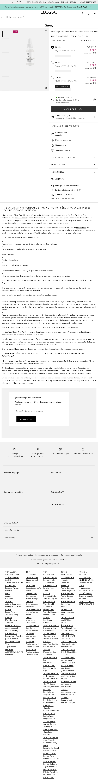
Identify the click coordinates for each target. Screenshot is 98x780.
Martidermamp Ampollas (11, 621)
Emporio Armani (12, 588)
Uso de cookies (60, 560)
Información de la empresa (46, 555)
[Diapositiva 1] (5, 34)
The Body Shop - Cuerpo (12, 616)
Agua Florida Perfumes (10, 648)
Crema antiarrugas (30, 618)
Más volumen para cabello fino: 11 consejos (68, 694)
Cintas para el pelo (32, 581)
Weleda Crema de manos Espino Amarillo (51, 614)
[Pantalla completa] (46, 88)
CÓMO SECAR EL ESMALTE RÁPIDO (86, 602)
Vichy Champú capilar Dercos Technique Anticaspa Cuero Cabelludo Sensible (50, 728)
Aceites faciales (32, 652)
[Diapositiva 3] (5, 49)
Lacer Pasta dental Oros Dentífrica (51, 749)
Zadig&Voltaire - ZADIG (12, 578)
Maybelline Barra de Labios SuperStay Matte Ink (50, 656)
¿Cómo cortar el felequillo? (67, 578)
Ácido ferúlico (67, 625)
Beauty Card (53, 2)
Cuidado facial (74, 31)
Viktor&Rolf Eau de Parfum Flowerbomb (50, 606)
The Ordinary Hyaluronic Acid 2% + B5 (57, 380)
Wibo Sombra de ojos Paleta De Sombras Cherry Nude (50, 741)
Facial (64, 31)
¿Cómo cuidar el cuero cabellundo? (68, 672)
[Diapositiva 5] (5, 64)
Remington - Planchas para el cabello (14, 637)
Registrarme (26, 419)
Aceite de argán (67, 588)
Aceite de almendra (65, 584)
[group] (5, 60)
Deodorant (30, 628)
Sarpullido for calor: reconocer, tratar (68, 612)
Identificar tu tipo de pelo (68, 677)
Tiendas (64, 2)
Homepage (55, 31)
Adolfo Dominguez (13, 604)
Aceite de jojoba (68, 591)
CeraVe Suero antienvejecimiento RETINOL (51, 686)
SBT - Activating (12, 631)
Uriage (8, 609)
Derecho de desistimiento (71, 555)
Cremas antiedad (89, 31)
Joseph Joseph (12, 628)
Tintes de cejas (32, 599)
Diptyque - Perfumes (13, 607)
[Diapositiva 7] (5, 79)
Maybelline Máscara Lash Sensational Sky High (50, 667)
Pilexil (7, 593)
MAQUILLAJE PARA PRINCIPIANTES (69, 632)
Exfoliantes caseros (65, 605)
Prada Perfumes (12, 612)
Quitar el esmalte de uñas (86, 597)
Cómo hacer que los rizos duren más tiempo (68, 665)
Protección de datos (24, 555)
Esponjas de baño (33, 588)
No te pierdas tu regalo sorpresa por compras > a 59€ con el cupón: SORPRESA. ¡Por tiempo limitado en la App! (46, 7)
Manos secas (84, 588)
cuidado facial (21, 218)
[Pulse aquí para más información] (90, 7)
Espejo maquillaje (33, 609)
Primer (28, 591)
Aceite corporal (32, 644)
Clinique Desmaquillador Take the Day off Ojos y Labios (50, 597)
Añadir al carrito (73, 109)
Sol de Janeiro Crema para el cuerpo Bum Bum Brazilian (50, 637)
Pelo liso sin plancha (66, 688)
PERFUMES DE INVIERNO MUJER (86, 578)
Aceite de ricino (67, 593)
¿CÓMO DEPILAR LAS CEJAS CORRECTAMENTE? (69, 638)
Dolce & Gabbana (13, 625)
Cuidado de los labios (85, 584)
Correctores (31, 596)
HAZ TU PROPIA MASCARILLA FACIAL (67, 620)
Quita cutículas (32, 604)
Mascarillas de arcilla (32, 613)
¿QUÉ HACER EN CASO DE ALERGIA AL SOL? (69, 652)
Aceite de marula (68, 601)
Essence (8, 591)
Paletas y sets (31, 593)
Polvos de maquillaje (30, 640)
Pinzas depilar (32, 631)
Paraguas (30, 633)
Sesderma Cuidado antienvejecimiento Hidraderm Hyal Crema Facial (51, 625)
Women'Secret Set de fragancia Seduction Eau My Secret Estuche (51, 677)
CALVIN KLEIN (11, 633)
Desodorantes (32, 577)
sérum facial (36, 215)
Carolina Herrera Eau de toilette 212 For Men (50, 580)
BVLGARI (9, 599)
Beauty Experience (88, 2)
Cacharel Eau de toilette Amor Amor (50, 588)
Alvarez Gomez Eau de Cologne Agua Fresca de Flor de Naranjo (50, 765)
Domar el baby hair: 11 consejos (68, 701)
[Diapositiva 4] (5, 57)
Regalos (74, 2)
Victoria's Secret (12, 575)
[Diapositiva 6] (5, 72)
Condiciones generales (41, 560)
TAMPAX (9, 601)
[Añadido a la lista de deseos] (46, 31)
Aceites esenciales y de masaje (33, 648)
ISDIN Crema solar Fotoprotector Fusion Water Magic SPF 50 (51, 715)
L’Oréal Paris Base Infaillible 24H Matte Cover (51, 774)
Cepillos (29, 601)
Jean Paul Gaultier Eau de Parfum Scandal (51, 646)
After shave (31, 623)
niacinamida (81, 228)
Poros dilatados (32, 625)
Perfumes (30, 607)
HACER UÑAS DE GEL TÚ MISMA (86, 592)
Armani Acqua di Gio (14, 583)
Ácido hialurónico (68, 628)
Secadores (30, 585)
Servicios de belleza (36, 2)
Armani (8, 596)
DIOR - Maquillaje (12, 641)
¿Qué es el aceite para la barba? (68, 645)
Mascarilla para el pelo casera (68, 682)
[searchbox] (49, 17)
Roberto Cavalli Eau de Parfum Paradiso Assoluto (51, 756)
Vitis (7, 644)
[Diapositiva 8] (5, 87)
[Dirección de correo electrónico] (39, 411)
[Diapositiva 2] (5, 41)
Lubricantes (31, 636)
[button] (49, 522)
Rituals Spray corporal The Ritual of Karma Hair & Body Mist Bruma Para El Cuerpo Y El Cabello (50, 700)
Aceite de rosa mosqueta (67, 597)
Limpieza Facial (32, 655)
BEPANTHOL (10, 585)
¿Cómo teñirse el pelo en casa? (68, 658)
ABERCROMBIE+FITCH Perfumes (14, 653)
